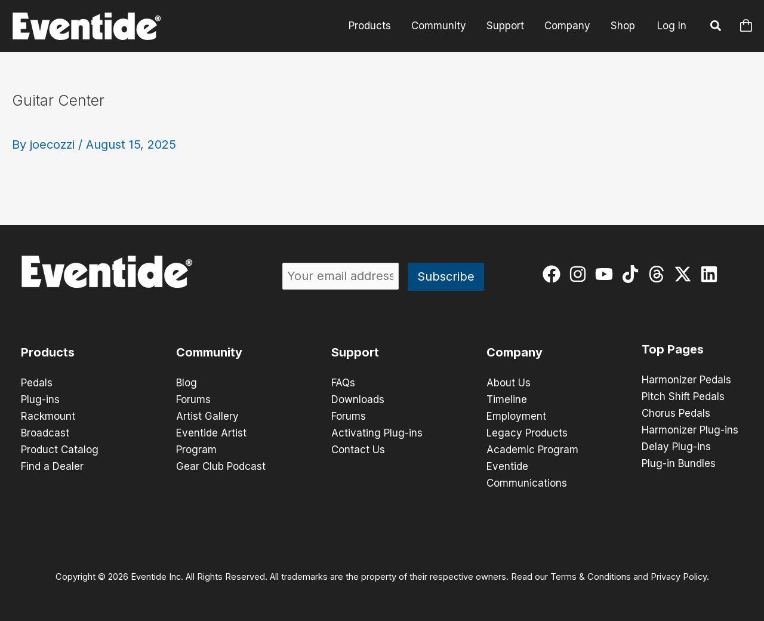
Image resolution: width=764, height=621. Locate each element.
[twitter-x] (685, 274)
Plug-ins (40, 399)
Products (370, 26)
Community (438, 26)
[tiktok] (633, 274)
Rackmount (48, 416)
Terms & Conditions (590, 576)
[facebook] (554, 274)
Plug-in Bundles (679, 463)
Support (505, 26)
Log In (671, 26)
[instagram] (580, 274)
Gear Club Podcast (221, 466)
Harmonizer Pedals (686, 380)
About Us (508, 383)
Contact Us (358, 450)
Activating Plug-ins (377, 433)
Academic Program (532, 450)
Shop (623, 26)
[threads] (659, 274)
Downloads (357, 399)
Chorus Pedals (676, 413)
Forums (193, 399)
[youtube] (606, 274)
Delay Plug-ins (676, 447)
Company (567, 26)
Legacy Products (527, 433)
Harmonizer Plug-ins (690, 430)
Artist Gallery (207, 416)
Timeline (506, 399)
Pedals (37, 383)
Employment (516, 416)
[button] (716, 27)
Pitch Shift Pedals (683, 396)
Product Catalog (59, 450)
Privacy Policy (679, 576)
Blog (186, 383)
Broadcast (45, 433)
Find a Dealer (52, 466)
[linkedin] (711, 274)
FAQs (343, 383)
